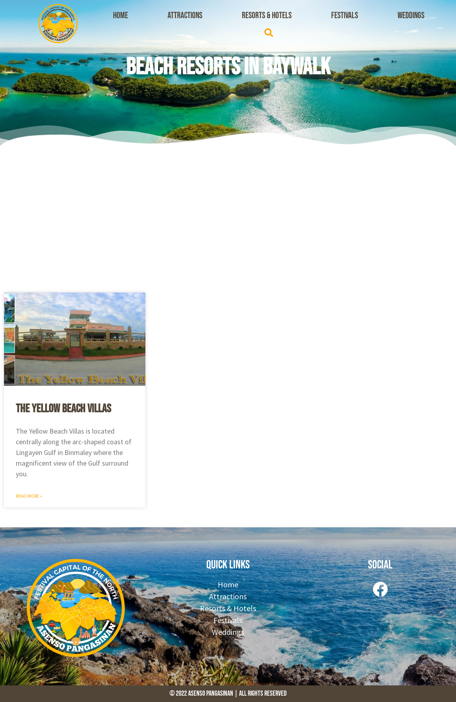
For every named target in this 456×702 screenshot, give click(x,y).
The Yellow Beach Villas (63, 409)
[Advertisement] (228, 217)
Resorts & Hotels (267, 15)
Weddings (411, 15)
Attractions (185, 15)
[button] (269, 33)
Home (120, 15)
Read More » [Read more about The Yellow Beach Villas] (29, 496)
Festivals (344, 15)
